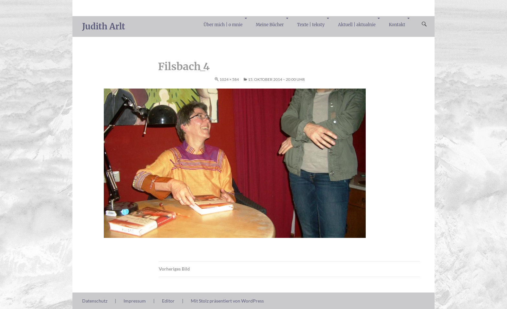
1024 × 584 (229, 79)
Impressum (135, 301)
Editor (168, 301)
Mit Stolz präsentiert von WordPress (227, 301)
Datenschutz (94, 301)
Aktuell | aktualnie (356, 24)
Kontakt (397, 24)
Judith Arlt (103, 26)
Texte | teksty (311, 24)
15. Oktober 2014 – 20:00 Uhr (276, 79)
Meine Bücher (270, 24)
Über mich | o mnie (223, 24)
